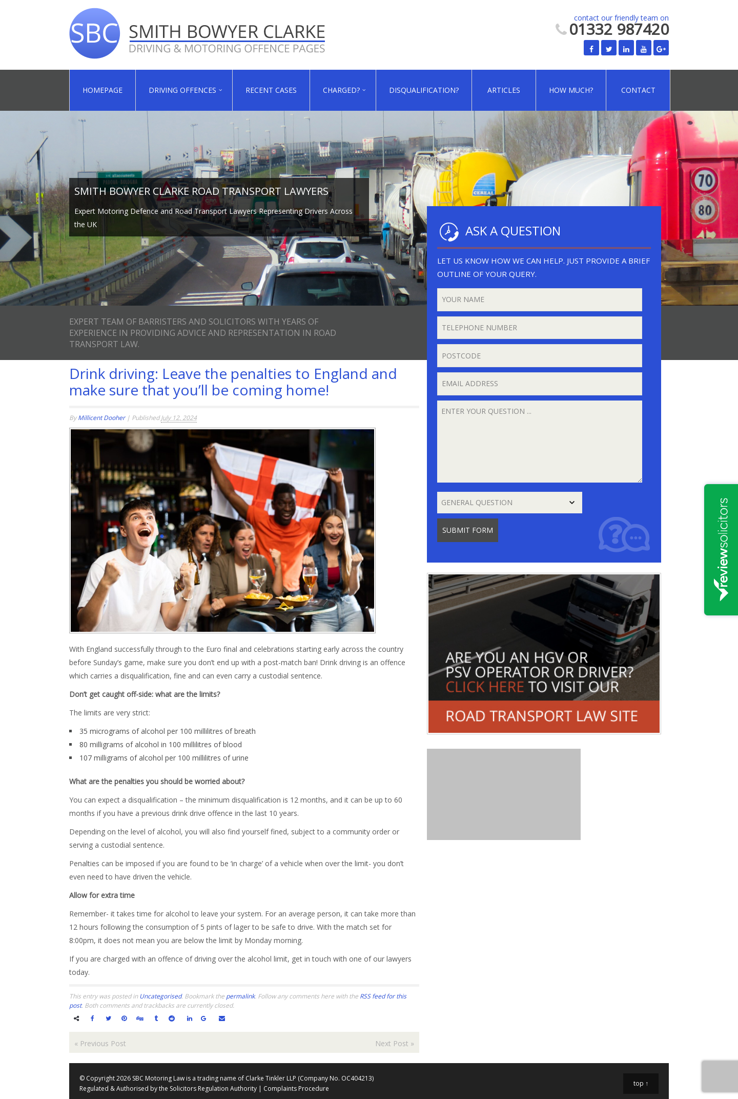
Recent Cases (271, 90)
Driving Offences (182, 90)
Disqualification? (424, 90)
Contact (638, 90)
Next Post (394, 1043)
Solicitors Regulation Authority (213, 1088)
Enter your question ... (540, 442)
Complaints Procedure (296, 1088)
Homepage (102, 90)
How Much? (571, 90)
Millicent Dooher (101, 417)
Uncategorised (160, 996)
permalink (240, 996)
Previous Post (100, 1043)
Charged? (341, 90)
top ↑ (640, 1083)
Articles (503, 90)
